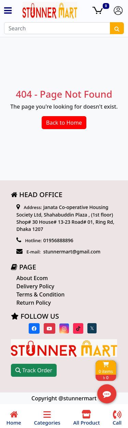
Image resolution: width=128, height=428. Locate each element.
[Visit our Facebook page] (34, 328)
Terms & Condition (40, 294)
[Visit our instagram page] (64, 328)
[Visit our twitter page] (92, 328)
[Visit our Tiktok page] (78, 328)
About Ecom (32, 278)
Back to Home (64, 122)
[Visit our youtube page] (49, 328)
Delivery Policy (35, 286)
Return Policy (33, 302)
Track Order (33, 370)
